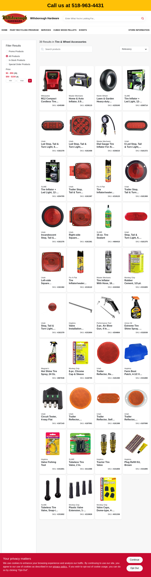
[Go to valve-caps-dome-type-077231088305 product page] (108, 497)
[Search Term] (104, 18)
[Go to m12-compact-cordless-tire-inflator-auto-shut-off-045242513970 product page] (52, 88)
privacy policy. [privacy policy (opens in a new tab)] (60, 566)
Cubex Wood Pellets (65, 30)
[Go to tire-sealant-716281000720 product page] (108, 224)
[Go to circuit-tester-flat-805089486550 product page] (52, 406)
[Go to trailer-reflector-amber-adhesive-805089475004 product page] (80, 406)
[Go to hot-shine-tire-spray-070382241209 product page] (52, 361)
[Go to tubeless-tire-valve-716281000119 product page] (80, 452)
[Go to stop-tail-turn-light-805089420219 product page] (136, 134)
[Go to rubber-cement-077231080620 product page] (136, 270)
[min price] (10, 81)
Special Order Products (19, 64)
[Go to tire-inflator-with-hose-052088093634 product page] (108, 270)
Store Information (138, 30)
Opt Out (134, 568)
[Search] (143, 18)
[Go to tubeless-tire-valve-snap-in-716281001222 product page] (52, 497)
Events (83, 30)
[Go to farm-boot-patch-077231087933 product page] (136, 361)
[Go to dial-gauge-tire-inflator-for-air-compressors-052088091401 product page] (108, 134)
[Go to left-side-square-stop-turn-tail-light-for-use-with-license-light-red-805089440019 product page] (52, 270)
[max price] (22, 81)
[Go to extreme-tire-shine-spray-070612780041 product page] (136, 315)
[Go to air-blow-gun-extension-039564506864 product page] (108, 315)
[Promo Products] (7, 51)
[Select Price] (30, 81)
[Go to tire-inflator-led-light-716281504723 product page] (136, 88)
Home (5, 30)
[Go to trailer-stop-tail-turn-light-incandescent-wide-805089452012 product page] (80, 179)
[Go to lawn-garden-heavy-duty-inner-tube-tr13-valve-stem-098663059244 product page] (108, 88)
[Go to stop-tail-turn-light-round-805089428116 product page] (52, 315)
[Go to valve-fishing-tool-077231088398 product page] (52, 452)
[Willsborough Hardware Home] (15, 18)
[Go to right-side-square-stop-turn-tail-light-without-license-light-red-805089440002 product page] (80, 224)
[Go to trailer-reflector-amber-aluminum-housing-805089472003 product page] (136, 406)
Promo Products (16, 51)
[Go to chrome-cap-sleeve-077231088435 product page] (80, 361)
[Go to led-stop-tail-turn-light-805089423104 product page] (52, 134)
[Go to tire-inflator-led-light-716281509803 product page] (52, 179)
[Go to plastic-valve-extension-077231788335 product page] (80, 497)
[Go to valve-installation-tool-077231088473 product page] (80, 315)
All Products (14, 56)
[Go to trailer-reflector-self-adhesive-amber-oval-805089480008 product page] (108, 406)
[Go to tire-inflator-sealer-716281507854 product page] (80, 270)
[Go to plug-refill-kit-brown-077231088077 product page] (136, 452)
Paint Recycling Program (24, 30)
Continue (134, 560)
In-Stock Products (17, 60)
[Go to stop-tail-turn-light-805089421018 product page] (136, 224)
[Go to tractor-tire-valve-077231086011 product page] (108, 452)
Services (46, 30)
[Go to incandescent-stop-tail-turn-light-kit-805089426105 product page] (52, 224)
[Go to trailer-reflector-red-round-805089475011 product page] (108, 361)
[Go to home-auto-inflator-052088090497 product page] (80, 88)
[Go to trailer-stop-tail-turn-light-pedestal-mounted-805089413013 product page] (136, 179)
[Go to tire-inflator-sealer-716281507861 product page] (108, 179)
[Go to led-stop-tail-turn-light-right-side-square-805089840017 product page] (80, 134)
